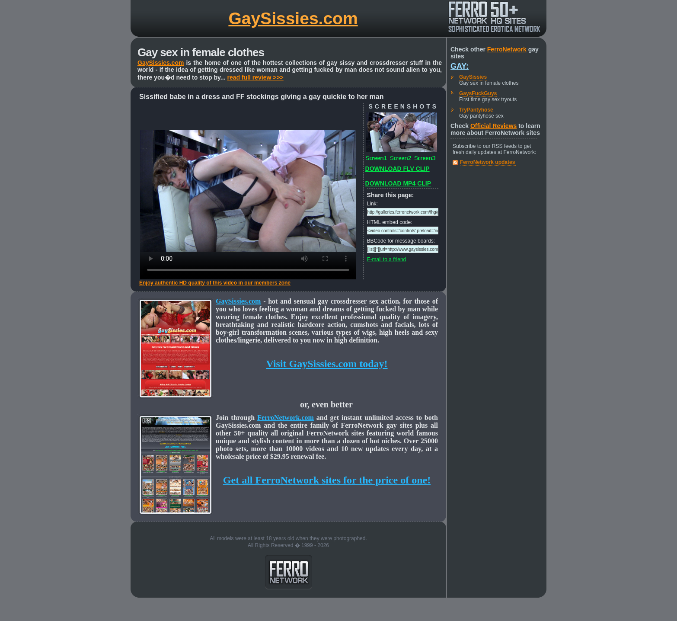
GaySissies (473, 77)
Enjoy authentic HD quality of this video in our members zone (215, 283)
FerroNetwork (507, 49)
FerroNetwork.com (285, 417)
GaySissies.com (293, 18)
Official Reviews (493, 125)
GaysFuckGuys (478, 93)
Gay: (459, 66)
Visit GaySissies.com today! (326, 363)
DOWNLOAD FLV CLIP (397, 168)
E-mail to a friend (386, 259)
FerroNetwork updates (487, 162)
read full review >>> (255, 77)
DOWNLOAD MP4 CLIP (398, 183)
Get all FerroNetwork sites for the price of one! (327, 480)
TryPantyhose (476, 110)
